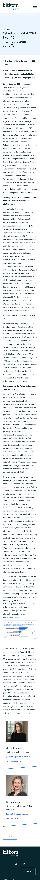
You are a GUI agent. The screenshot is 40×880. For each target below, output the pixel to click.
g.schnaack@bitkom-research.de (18, 757)
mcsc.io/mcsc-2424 (11, 617)
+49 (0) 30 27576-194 (13, 761)
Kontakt (28, 871)
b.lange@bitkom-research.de (17, 814)
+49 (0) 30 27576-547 (13, 818)
